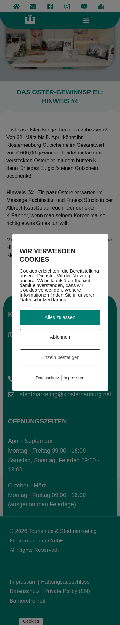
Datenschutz (47, 378)
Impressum (74, 378)
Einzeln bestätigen (60, 357)
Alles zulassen (60, 317)
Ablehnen (60, 337)
